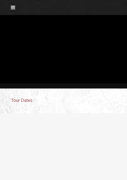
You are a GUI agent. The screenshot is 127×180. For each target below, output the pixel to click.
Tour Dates (21, 100)
